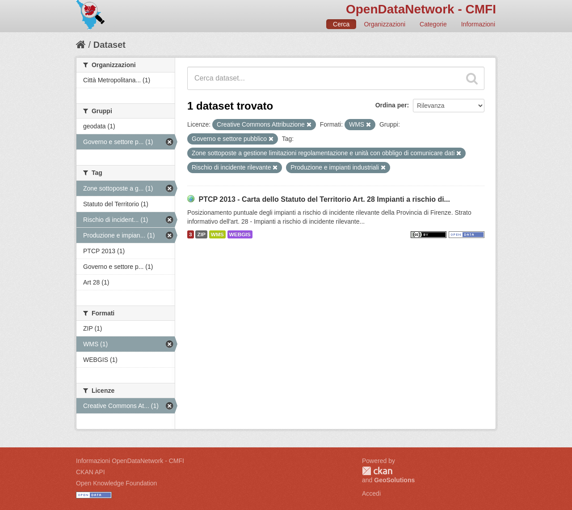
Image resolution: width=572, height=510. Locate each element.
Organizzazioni (384, 24)
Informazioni (478, 24)
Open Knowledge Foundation (116, 483)
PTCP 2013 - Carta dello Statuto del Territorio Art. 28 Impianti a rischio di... (324, 199)
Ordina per (391, 105)
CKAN (377, 471)
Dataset (109, 45)
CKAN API (90, 472)
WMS (217, 234)
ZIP (201, 234)
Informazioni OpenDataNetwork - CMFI (130, 460)
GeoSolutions (394, 480)
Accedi (371, 493)
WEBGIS (240, 234)
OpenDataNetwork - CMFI (421, 9)
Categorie (433, 24)
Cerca (341, 24)
